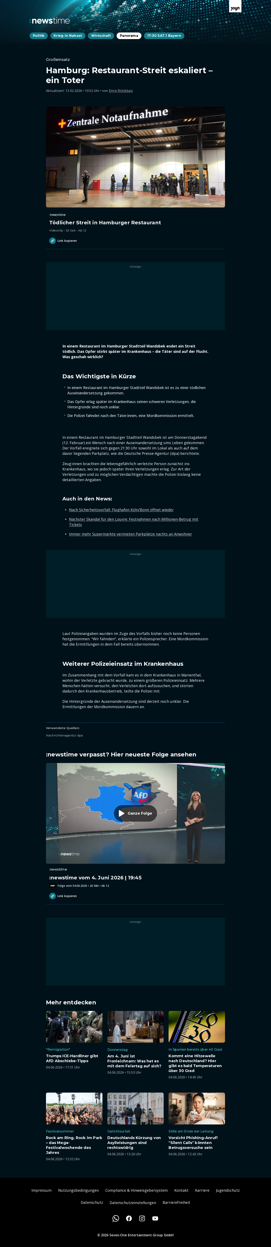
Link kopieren (63, 240)
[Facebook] (129, 1218)
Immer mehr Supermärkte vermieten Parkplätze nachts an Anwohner (130, 533)
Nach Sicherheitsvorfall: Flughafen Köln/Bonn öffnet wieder (121, 509)
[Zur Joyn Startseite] (235, 6)
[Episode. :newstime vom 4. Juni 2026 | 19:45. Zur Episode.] (135, 825)
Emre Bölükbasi (121, 90)
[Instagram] (142, 1218)
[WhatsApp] (116, 1218)
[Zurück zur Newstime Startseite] (50, 20)
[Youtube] (155, 1218)
